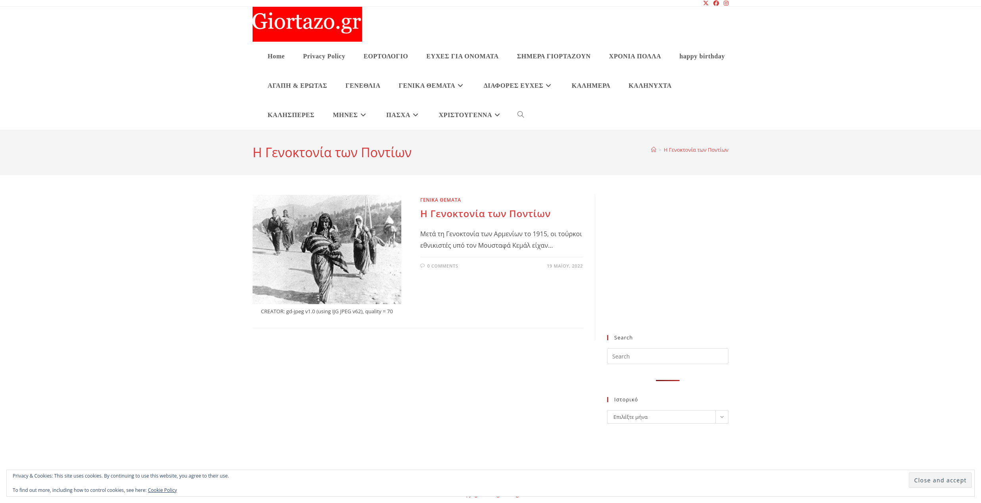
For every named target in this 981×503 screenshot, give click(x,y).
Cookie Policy (162, 490)
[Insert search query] (667, 356)
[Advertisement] (667, 269)
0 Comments (442, 266)
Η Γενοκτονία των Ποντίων (696, 149)
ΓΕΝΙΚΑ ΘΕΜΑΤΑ (440, 200)
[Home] (653, 149)
